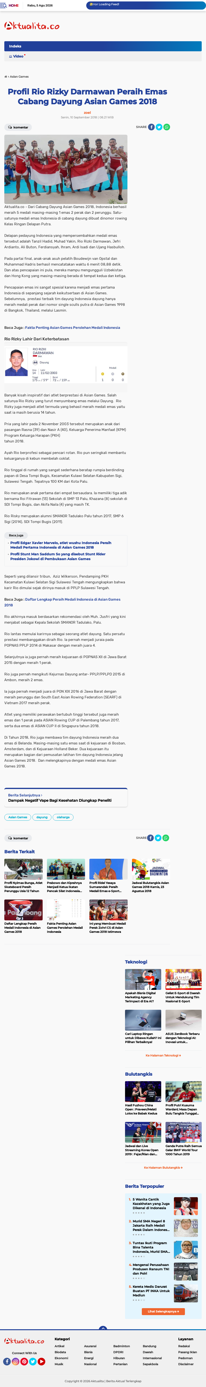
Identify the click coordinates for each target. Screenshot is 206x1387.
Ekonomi (61, 1358)
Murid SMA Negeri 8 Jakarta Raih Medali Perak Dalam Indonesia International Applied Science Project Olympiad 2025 (151, 1225)
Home (13, 5)
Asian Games (17, 817)
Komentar (18, 127)
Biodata (60, 1352)
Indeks (15, 46)
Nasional (90, 1364)
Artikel (59, 1346)
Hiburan (119, 1358)
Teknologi (136, 962)
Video (18, 56)
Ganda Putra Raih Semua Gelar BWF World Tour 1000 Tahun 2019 (184, 1150)
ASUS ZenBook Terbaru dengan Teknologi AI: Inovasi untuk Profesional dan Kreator (183, 1038)
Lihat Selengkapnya (163, 1311)
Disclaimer (186, 1364)
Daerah (148, 1352)
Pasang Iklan (187, 1352)
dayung (41, 817)
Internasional (152, 1358)
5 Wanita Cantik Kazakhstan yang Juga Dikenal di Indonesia (151, 1203)
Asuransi (90, 1346)
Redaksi (184, 1346)
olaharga (63, 817)
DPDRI (118, 1352)
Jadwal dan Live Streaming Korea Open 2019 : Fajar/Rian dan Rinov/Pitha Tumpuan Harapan (141, 1150)
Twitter (35, 1364)
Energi (88, 1358)
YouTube (45, 1364)
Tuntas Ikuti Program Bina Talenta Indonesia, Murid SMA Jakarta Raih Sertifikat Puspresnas (151, 1247)
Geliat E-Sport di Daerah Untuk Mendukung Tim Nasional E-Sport (183, 997)
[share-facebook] (151, 127)
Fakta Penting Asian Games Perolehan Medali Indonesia (72, 327)
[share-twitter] (159, 127)
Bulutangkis (138, 1074)
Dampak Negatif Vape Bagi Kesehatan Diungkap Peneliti (59, 800)
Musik (59, 1364)
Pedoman (185, 1358)
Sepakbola (150, 1364)
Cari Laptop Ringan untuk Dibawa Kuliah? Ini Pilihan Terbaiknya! (143, 1038)
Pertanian (120, 1364)
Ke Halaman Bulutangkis (163, 1167)
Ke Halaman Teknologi (163, 1055)
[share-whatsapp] (166, 127)
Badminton (121, 1346)
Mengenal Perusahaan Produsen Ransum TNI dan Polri (151, 1269)
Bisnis (88, 1352)
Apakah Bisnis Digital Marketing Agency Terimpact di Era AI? (140, 997)
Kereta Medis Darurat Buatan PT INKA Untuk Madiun (151, 1291)
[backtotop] (103, 1330)
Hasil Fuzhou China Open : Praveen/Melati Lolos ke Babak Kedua (141, 1109)
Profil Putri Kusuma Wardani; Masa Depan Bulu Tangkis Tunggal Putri (181, 1109)
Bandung (149, 1346)
